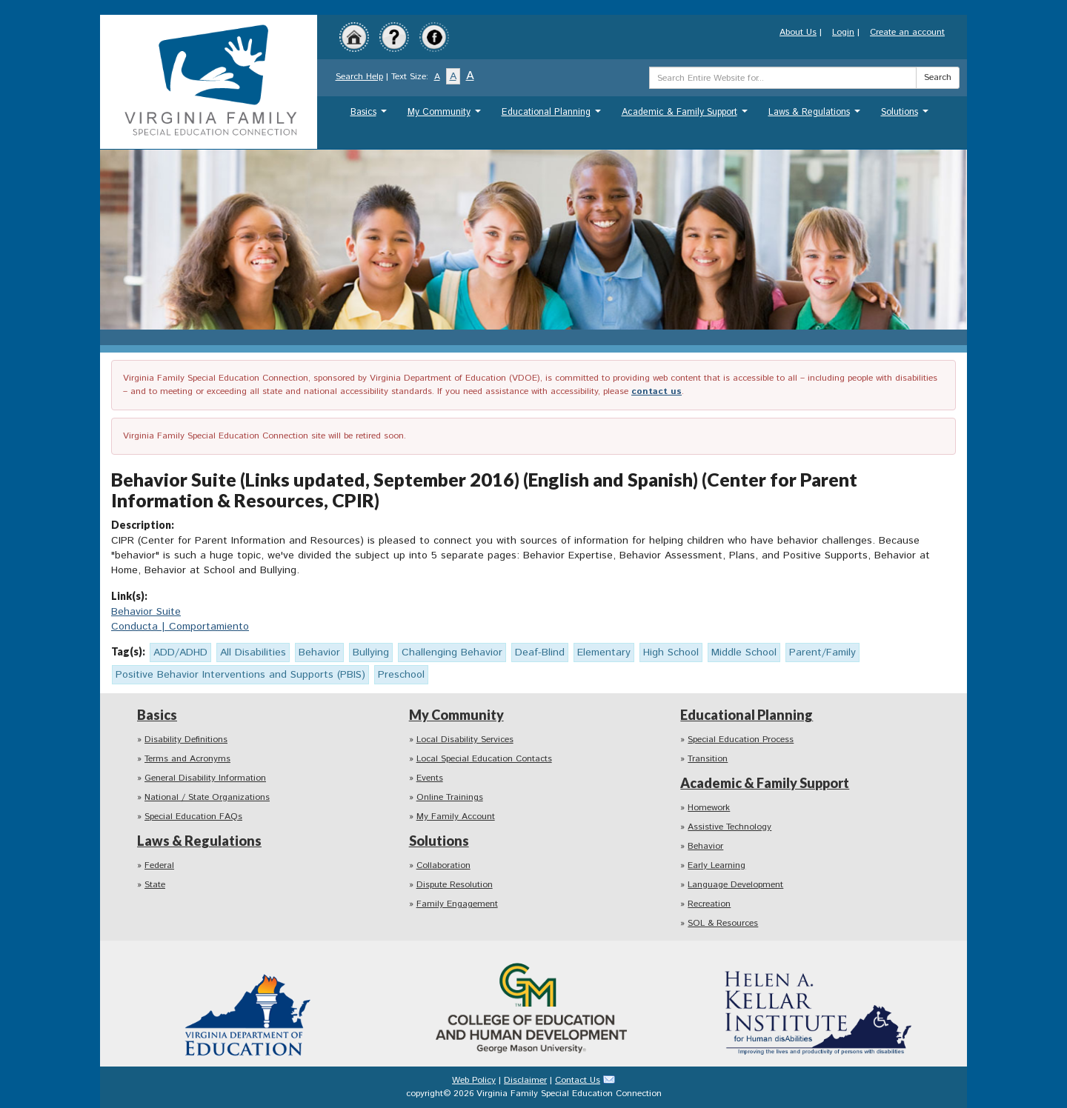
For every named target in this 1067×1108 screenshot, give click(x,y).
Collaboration (443, 865)
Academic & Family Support (686, 116)
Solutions (906, 116)
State (154, 884)
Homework (709, 807)
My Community (446, 116)
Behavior (705, 846)
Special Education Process (741, 739)
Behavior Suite (146, 611)
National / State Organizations (207, 797)
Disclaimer (525, 1080)
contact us (656, 391)
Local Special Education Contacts (484, 758)
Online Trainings (449, 797)
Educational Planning (553, 116)
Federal (159, 865)
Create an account (907, 32)
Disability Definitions (185, 739)
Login (843, 32)
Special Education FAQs (193, 816)
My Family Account (455, 816)
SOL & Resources (723, 923)
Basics (370, 116)
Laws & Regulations (816, 116)
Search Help (359, 76)
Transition (708, 758)
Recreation (709, 904)
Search (937, 77)
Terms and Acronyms (187, 758)
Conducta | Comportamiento (180, 626)
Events (429, 778)
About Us (798, 32)
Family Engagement (457, 904)
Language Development (735, 884)
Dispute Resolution (454, 884)
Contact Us (577, 1080)
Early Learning (716, 865)
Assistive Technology (729, 827)
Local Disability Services (464, 739)
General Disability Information (205, 778)
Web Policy (474, 1080)
